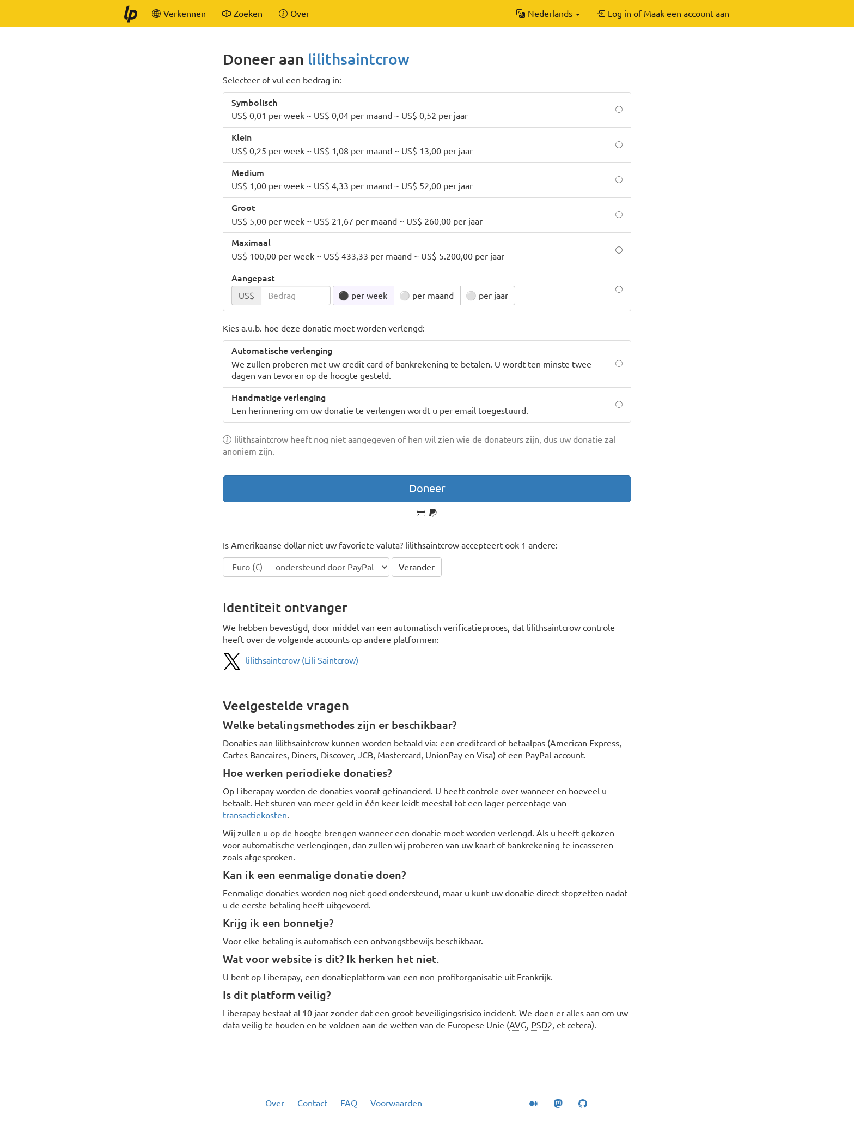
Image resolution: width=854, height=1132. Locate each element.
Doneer (427, 488)
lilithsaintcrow (359, 59)
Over (274, 1103)
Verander (417, 567)
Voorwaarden (396, 1103)
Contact (312, 1103)
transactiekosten (255, 815)
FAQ (348, 1103)
